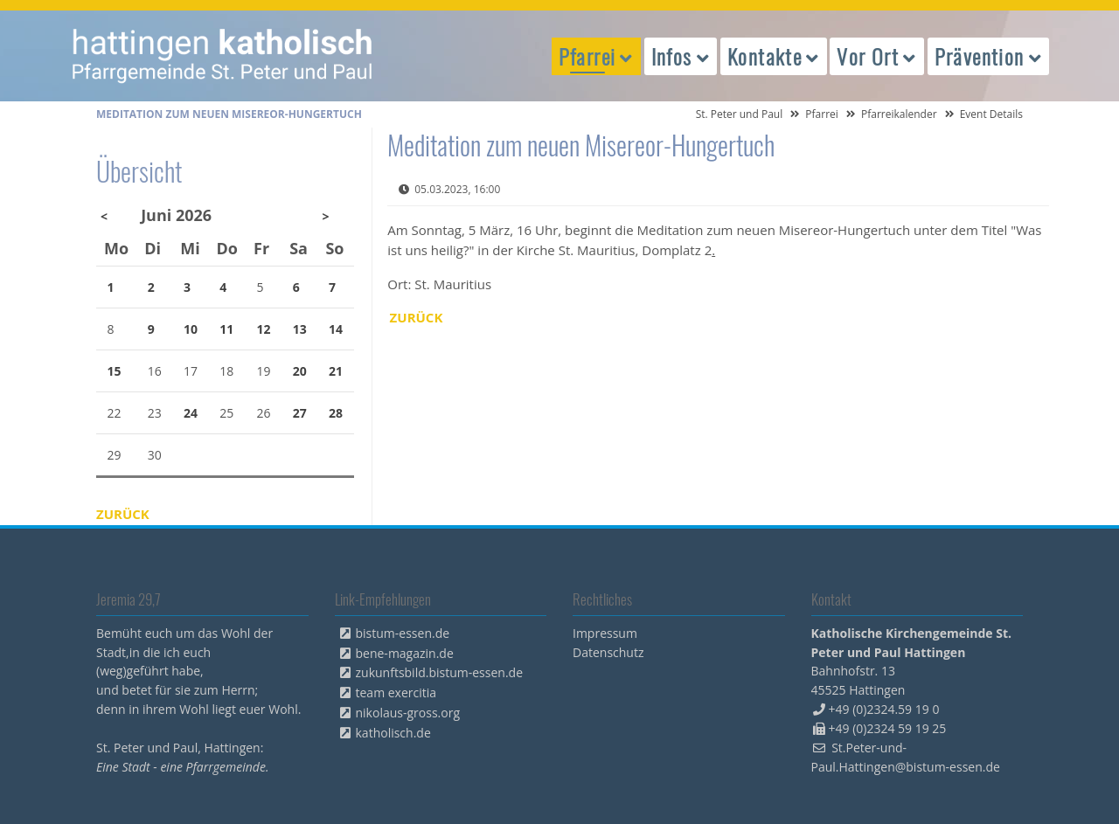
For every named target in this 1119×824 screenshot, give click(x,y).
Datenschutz (608, 652)
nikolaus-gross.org (408, 712)
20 (300, 371)
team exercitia (396, 692)
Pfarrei (821, 114)
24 (191, 413)
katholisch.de (393, 732)
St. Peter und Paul (739, 114)
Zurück (416, 317)
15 (115, 371)
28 (336, 413)
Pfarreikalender (899, 114)
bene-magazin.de (405, 653)
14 (336, 329)
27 (300, 413)
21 (336, 371)
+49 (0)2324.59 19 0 (884, 709)
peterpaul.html (223, 55)
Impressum (605, 633)
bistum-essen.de (403, 633)
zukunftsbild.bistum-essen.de (440, 672)
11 (226, 329)
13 (300, 329)
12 (264, 329)
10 (191, 329)
